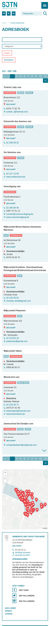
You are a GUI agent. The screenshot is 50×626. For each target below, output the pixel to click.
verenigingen (9, 93)
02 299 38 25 (12, 143)
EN (13, 13)
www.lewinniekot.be (15, 414)
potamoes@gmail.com (16, 341)
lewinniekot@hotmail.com (18, 411)
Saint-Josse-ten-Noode (13, 5)
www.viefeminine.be (15, 177)
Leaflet (45, 528)
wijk (6, 235)
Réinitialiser (8, 60)
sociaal (29, 93)
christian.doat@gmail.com (18, 301)
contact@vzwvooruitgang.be (19, 214)
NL (9, 13)
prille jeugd (23, 382)
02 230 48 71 (12, 405)
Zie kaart (9, 104)
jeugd (20, 429)
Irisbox (8, 611)
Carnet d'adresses (17, 23)
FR (4, 13)
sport (27, 429)
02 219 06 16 (12, 338)
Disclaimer (10, 608)
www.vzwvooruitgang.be (17, 217)
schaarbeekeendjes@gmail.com (21, 445)
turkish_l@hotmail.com (17, 112)
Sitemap (9, 614)
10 (40, 76)
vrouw (20, 93)
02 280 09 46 (12, 208)
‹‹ (4, 76)
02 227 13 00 (12, 174)
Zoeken (7, 53)
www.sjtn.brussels (22, 555)
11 (45, 76)
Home (4, 23)
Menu (43, 4)
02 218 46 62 (12, 298)
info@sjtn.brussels (22, 552)
